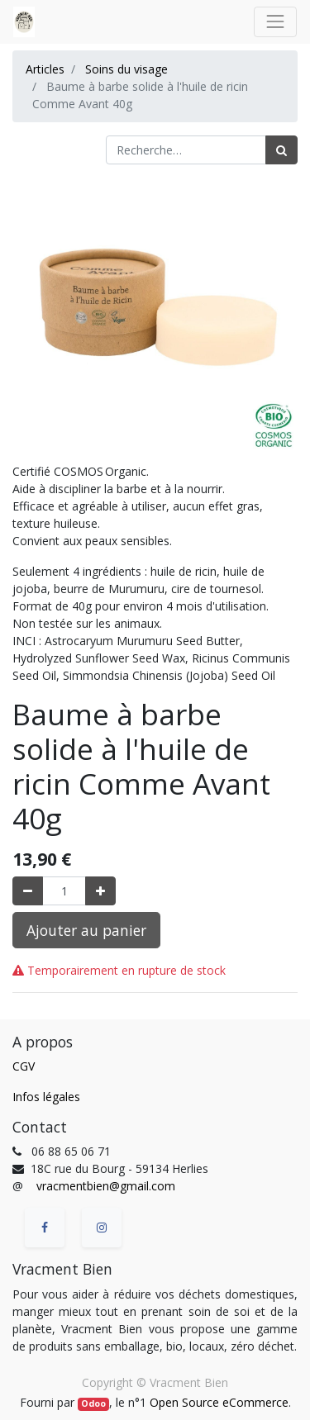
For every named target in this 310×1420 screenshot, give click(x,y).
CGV (23, 1066)
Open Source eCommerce (219, 1402)
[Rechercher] (281, 149)
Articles (45, 69)
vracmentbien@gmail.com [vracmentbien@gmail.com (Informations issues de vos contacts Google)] (105, 1186)
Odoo (93, 1403)
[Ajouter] (100, 890)
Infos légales (46, 1096)
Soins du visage (126, 69)
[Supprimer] (27, 890)
